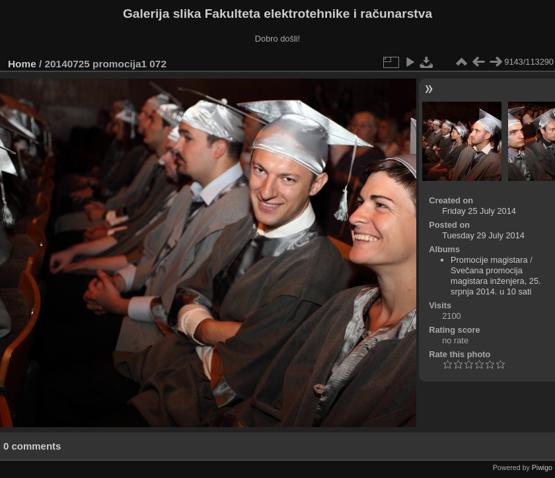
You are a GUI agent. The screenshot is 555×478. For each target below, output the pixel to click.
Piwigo (542, 467)
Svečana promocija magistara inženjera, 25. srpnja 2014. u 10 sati (496, 280)
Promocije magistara (489, 260)
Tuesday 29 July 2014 (483, 235)
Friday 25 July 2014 (479, 211)
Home (22, 63)
